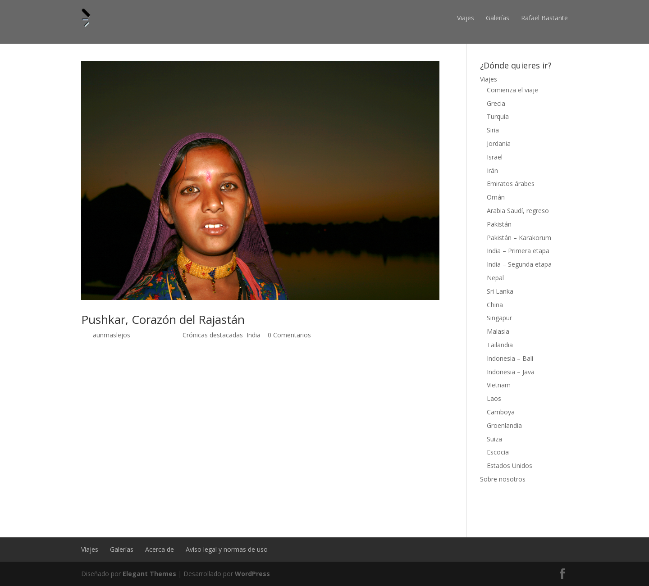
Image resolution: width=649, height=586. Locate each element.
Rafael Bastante (544, 18)
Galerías (497, 18)
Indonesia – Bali (510, 358)
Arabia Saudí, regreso (518, 210)
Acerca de (159, 549)
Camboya (501, 412)
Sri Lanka (500, 291)
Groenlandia (504, 425)
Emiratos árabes (511, 183)
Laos (494, 398)
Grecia (496, 103)
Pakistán (499, 224)
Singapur (499, 317)
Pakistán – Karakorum (519, 237)
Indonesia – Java (511, 372)
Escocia (498, 452)
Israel (495, 157)
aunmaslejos (111, 335)
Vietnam (499, 385)
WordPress (252, 573)
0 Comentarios (289, 335)
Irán (492, 170)
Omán (496, 197)
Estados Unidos (509, 465)
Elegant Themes (149, 573)
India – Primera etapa (518, 250)
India (254, 335)
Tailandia (500, 345)
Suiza (494, 439)
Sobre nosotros (503, 479)
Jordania (499, 143)
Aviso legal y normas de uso (227, 549)
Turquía (498, 116)
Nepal (495, 277)
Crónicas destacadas (213, 335)
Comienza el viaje (512, 90)
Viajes (465, 18)
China (495, 304)
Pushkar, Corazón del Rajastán (163, 319)
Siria (493, 130)
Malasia (498, 331)
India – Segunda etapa (519, 264)
